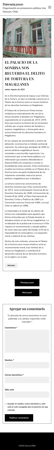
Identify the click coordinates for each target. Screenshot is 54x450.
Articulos (11, 265)
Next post (27, 292)
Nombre (9, 360)
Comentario (11, 327)
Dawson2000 (13, 4)
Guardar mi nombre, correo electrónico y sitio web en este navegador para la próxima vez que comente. (27, 407)
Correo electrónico (14, 374)
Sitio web (9, 389)
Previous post (27, 282)
